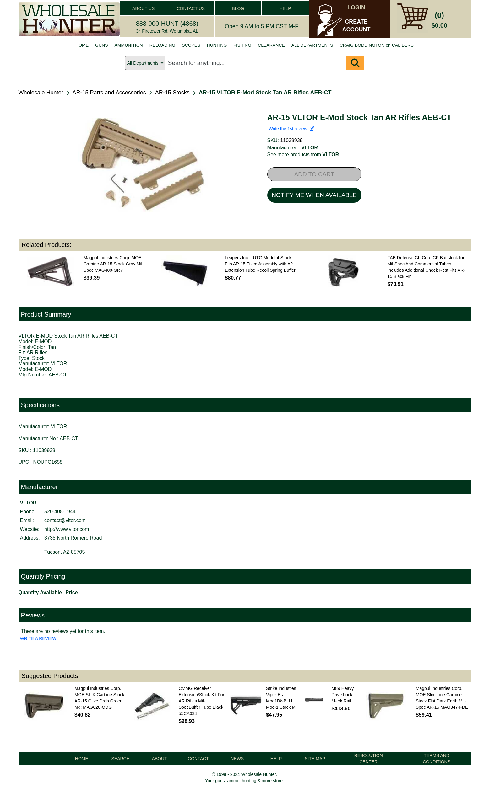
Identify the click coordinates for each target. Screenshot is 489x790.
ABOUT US (143, 8)
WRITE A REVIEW (38, 638)
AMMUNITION (129, 45)
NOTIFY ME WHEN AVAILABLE (314, 195)
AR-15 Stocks (172, 92)
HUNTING (217, 45)
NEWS (237, 758)
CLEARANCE (271, 45)
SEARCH (120, 758)
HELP (285, 8)
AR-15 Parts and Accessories (109, 92)
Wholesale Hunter (41, 92)
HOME (82, 45)
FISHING (242, 45)
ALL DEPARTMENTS (312, 45)
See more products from (303, 154)
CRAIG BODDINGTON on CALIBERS (376, 45)
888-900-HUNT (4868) (167, 23)
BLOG (238, 8)
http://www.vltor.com (66, 529)
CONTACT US (191, 8)
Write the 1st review (291, 128)
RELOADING (162, 45)
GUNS (101, 45)
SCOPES (191, 45)
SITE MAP (315, 758)
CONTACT (198, 758)
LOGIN (356, 7)
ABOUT (159, 758)
